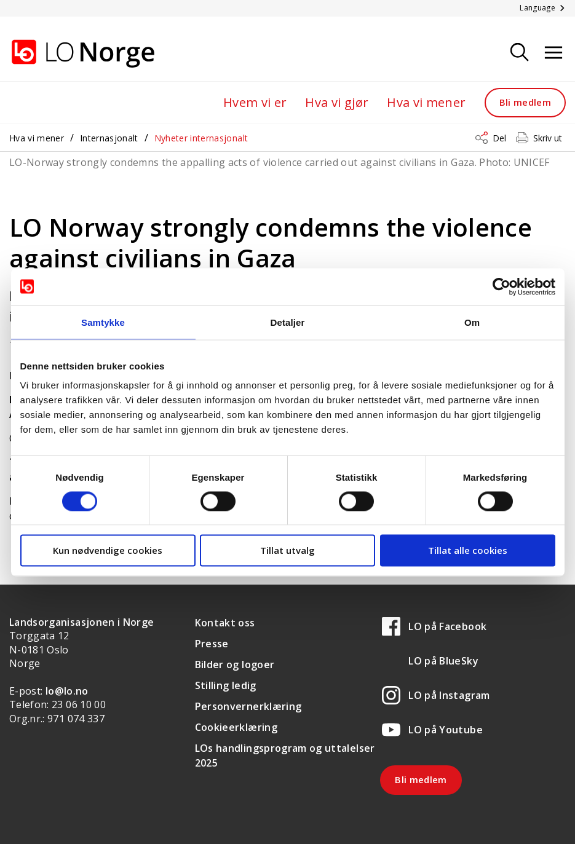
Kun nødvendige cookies (107, 550)
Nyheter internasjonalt (201, 138)
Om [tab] (472, 322)
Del (499, 138)
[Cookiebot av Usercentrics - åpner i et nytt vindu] (501, 286)
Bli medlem (525, 102)
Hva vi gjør (336, 102)
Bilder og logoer (235, 664)
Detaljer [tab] (288, 322)
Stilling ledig (225, 685)
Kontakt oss (225, 622)
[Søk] (519, 53)
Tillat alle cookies (467, 550)
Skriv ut (547, 138)
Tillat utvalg (287, 550)
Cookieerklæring (236, 727)
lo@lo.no (67, 691)
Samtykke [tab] (103, 322)
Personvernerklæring (248, 706)
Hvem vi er (255, 102)
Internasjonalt (109, 138)
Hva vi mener (426, 102)
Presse (212, 643)
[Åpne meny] (553, 53)
